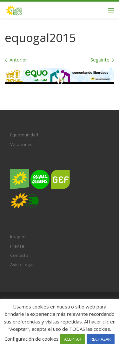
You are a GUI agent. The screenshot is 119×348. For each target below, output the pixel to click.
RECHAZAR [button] (100, 339)
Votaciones (21, 144)
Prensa (17, 246)
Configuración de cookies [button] (31, 339)
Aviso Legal (21, 264)
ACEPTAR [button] (72, 339)
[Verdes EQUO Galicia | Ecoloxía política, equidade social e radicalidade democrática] (14, 9)
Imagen (17, 236)
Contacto (19, 255)
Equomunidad (24, 135)
